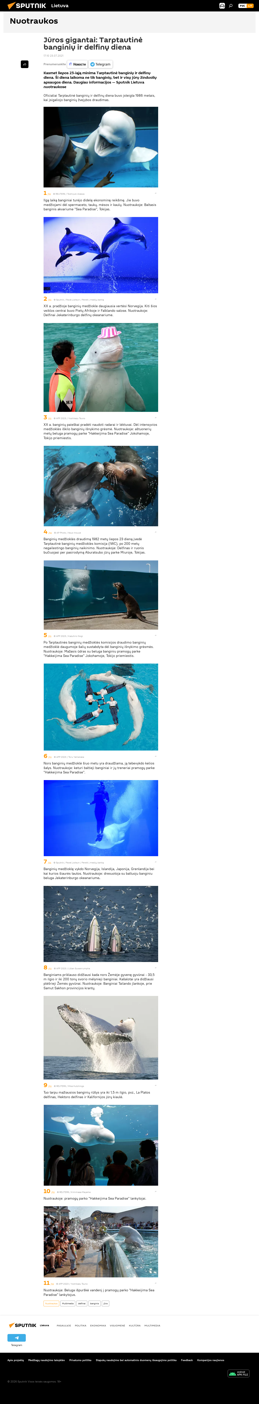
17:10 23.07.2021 (53, 55)
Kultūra (135, 1325)
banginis (94, 1303)
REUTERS (60, 193)
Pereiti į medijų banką (93, 299)
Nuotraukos (51, 1303)
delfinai (82, 1303)
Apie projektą (15, 1360)
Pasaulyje (64, 1325)
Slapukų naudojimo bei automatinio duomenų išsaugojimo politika (136, 1360)
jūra (106, 1303)
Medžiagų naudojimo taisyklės (46, 1360)
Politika (80, 1325)
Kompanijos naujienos (210, 1360)
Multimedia (68, 1303)
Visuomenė (117, 1325)
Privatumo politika (80, 1360)
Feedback (187, 1360)
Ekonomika (98, 1325)
